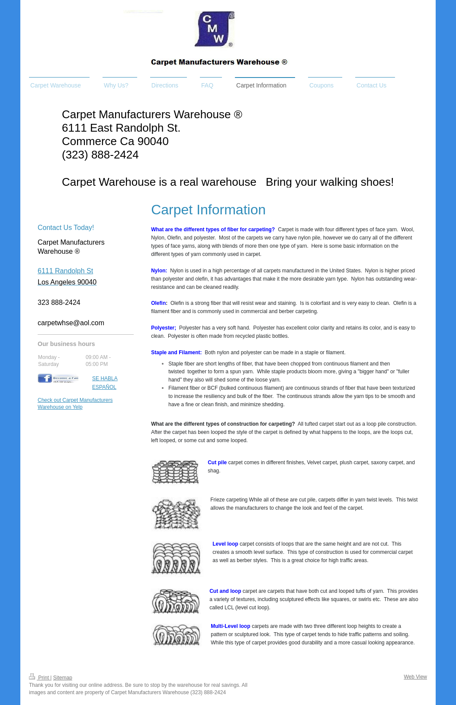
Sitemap (62, 678)
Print (39, 678)
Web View (415, 677)
